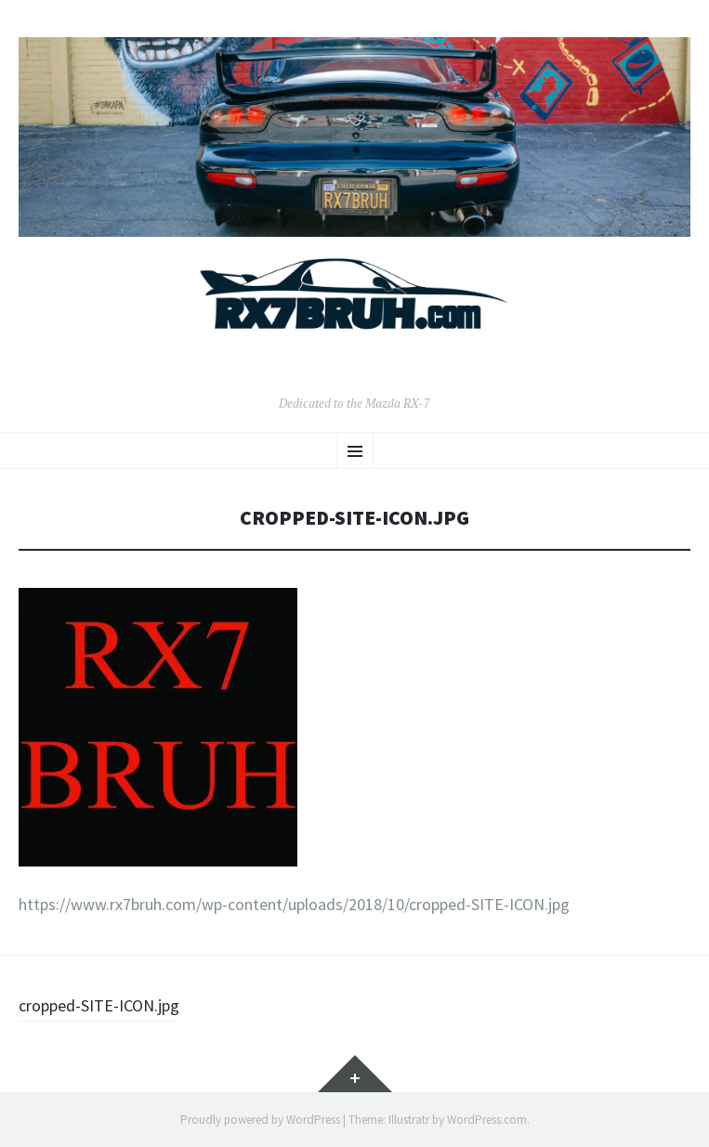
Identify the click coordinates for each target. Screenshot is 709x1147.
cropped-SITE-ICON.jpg (99, 1005)
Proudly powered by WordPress (260, 1119)
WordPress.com (487, 1119)
